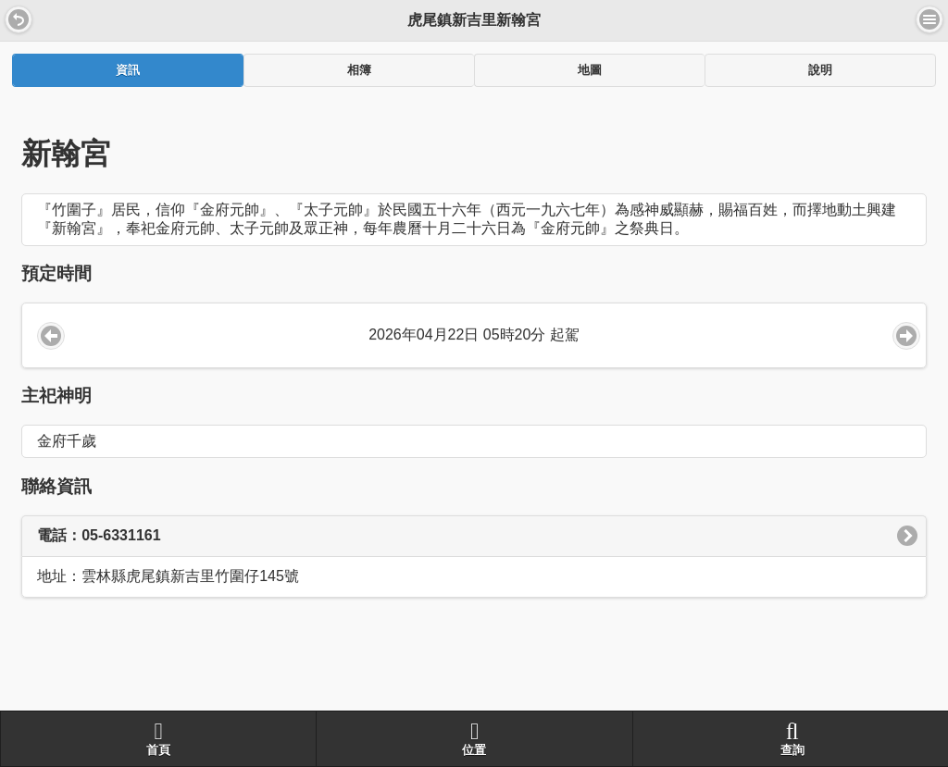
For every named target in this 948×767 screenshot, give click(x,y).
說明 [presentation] (820, 70)
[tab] (127, 70)
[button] (18, 19)
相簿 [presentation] (359, 70)
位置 (474, 738)
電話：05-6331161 (98, 535)
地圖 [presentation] (590, 70)
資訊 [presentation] (128, 70)
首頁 (158, 738)
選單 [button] (929, 19)
